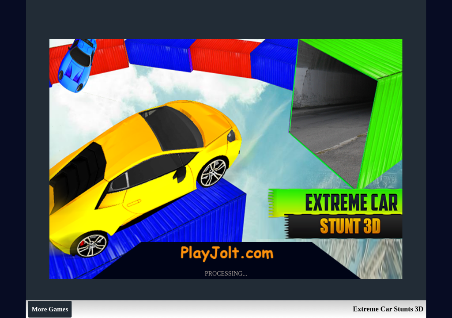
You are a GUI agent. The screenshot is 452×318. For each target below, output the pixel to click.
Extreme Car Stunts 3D (388, 309)
